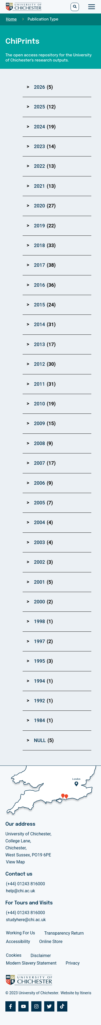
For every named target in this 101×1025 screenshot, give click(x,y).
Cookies (13, 955)
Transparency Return (64, 933)
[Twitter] (49, 1006)
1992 (39, 700)
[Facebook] (10, 1006)
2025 (39, 107)
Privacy (73, 963)
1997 (39, 641)
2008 (39, 443)
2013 (39, 344)
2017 (39, 265)
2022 (39, 166)
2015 (39, 305)
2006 (39, 483)
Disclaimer (40, 955)
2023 (39, 146)
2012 (39, 364)
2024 (39, 126)
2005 (39, 502)
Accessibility (18, 941)
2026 (39, 87)
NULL (40, 740)
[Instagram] (36, 1006)
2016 (39, 285)
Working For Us (20, 932)
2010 (39, 403)
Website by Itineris (76, 993)
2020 (39, 206)
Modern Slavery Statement (31, 963)
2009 (39, 423)
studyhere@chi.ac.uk (26, 919)
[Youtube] (23, 1006)
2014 (39, 324)
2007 (39, 463)
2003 (39, 542)
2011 (39, 384)
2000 (39, 601)
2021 (39, 186)
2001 (39, 582)
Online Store (50, 941)
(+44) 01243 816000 (25, 883)
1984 (39, 720)
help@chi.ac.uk (20, 890)
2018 (39, 245)
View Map (15, 862)
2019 (39, 225)
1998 (39, 621)
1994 (39, 681)
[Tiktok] (62, 1006)
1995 (39, 661)
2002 (39, 562)
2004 (39, 522)
